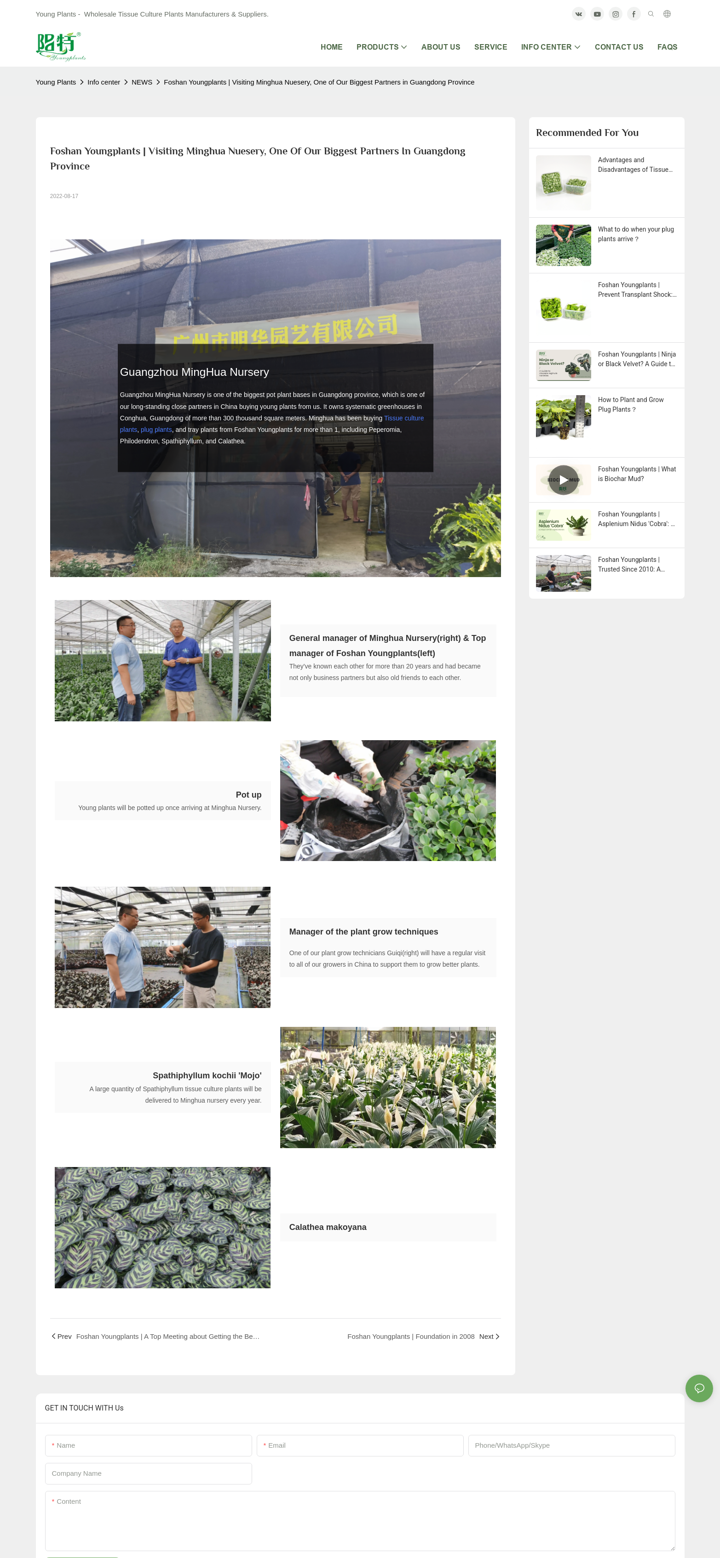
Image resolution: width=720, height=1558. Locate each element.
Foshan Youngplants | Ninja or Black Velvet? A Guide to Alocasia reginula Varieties (637, 360)
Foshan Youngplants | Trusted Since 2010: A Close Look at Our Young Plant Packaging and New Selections (634, 565)
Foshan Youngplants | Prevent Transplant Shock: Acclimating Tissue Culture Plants (636, 290)
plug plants (156, 429)
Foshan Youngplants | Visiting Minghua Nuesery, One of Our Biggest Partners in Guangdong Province (319, 82)
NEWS (142, 82)
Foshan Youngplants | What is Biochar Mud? (637, 473)
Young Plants (56, 82)
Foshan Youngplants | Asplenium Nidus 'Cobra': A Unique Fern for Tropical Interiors (636, 519)
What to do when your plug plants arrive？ (636, 234)
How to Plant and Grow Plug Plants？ (631, 404)
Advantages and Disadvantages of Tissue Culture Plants (633, 165)
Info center (103, 82)
